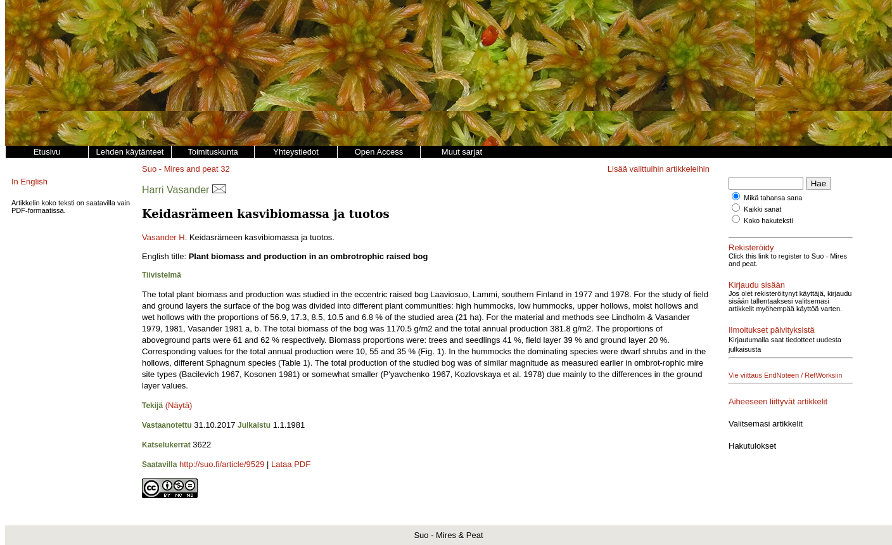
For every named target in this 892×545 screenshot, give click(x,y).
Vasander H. (164, 237)
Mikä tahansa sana (773, 198)
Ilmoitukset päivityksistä (772, 330)
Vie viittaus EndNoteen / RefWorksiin (785, 375)
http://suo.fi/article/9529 (221, 464)
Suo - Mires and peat (180, 169)
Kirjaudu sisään (757, 285)
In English (29, 181)
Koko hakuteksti (768, 220)
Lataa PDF (290, 464)
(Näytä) (179, 405)
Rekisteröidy (751, 247)
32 (224, 169)
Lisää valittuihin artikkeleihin (659, 169)
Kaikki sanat (762, 209)
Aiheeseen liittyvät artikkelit (778, 401)
